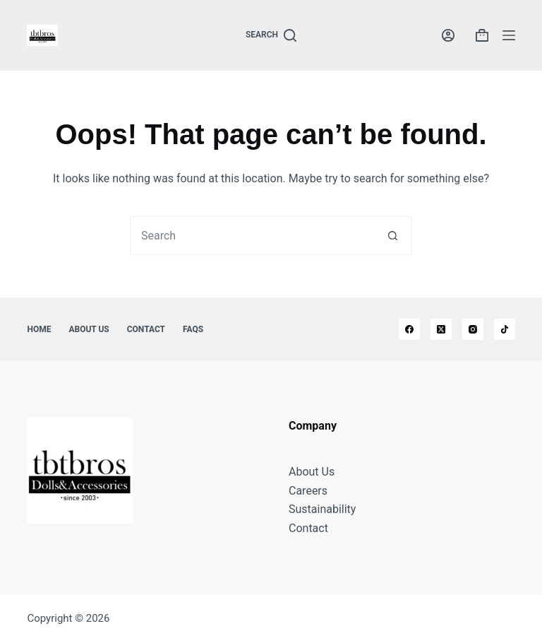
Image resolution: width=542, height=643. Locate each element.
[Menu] (508, 35)
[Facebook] (409, 329)
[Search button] (392, 235)
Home (39, 329)
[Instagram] (472, 329)
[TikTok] (504, 329)
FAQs (193, 329)
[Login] (448, 35)
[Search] (271, 35)
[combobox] (252, 235)
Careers (308, 490)
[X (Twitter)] (441, 329)
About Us (88, 329)
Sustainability (322, 509)
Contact (146, 329)
